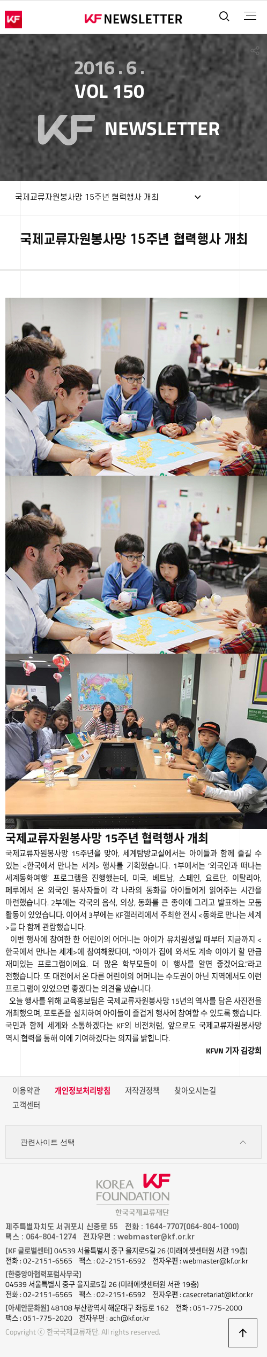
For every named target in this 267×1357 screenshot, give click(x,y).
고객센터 (26, 1105)
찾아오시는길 (195, 1091)
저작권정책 (142, 1091)
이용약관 (26, 1091)
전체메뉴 (250, 16)
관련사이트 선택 (133, 1142)
